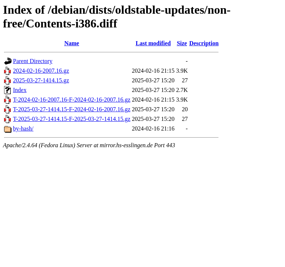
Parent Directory (32, 61)
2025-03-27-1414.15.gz (41, 80)
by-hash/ (23, 128)
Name (71, 43)
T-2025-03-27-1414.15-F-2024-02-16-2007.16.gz (71, 109)
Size (182, 43)
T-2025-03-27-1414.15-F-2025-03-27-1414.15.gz (71, 119)
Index (19, 90)
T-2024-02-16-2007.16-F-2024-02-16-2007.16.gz (71, 99)
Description (204, 43)
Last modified (153, 43)
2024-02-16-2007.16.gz (41, 70)
